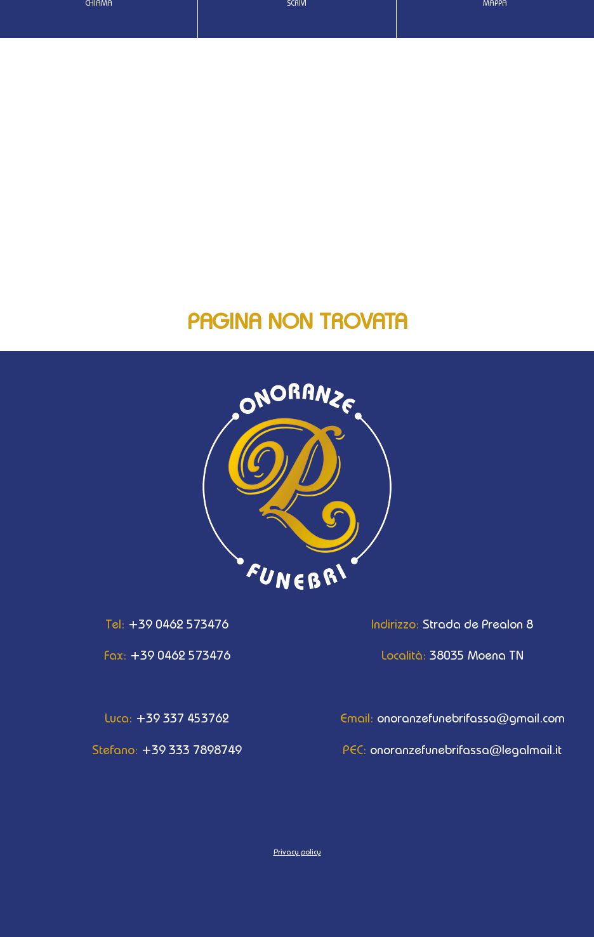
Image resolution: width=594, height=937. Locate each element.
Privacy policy (297, 851)
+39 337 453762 (154, 718)
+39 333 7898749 (154, 749)
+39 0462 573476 (154, 624)
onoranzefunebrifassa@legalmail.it (439, 749)
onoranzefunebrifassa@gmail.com (440, 718)
